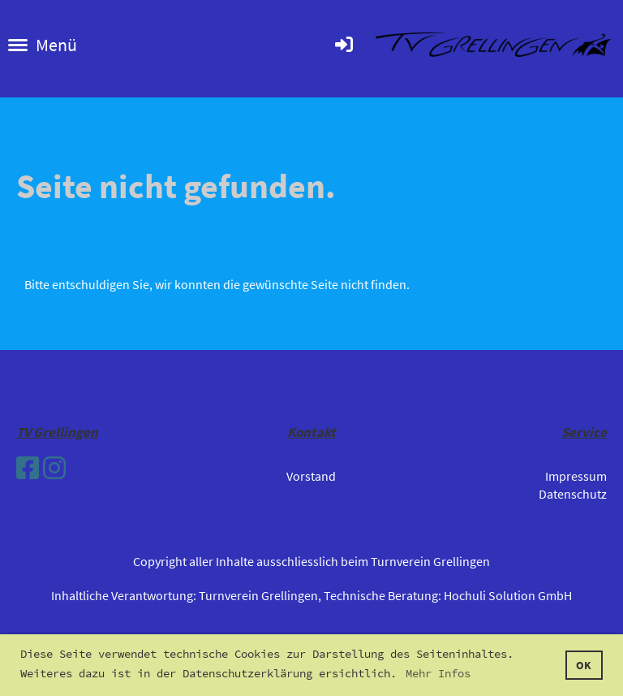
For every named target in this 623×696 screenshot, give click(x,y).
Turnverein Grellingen (258, 595)
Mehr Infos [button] (438, 673)
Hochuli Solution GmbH (508, 595)
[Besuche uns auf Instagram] (54, 468)
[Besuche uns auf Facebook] (27, 468)
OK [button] (583, 665)
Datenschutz (573, 494)
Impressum (576, 476)
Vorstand (311, 476)
